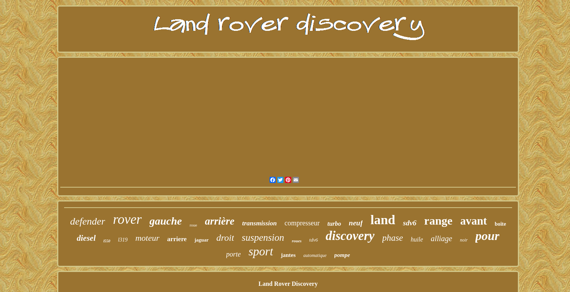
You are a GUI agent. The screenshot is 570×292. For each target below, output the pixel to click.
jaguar (201, 240)
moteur (147, 238)
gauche (165, 221)
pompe (342, 255)
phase (392, 238)
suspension (263, 237)
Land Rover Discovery (287, 283)
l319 (123, 240)
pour (487, 236)
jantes (288, 255)
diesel (86, 238)
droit (225, 238)
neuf (356, 223)
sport (261, 251)
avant (473, 221)
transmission (259, 223)
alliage (441, 238)
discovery (350, 236)
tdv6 (313, 240)
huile (417, 239)
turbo (334, 223)
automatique (315, 255)
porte (233, 254)
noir (464, 240)
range (438, 220)
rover (127, 219)
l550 (106, 241)
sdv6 (409, 223)
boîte (500, 224)
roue (193, 225)
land (382, 220)
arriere (177, 239)
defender (87, 221)
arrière (220, 221)
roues (297, 240)
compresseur (302, 223)
